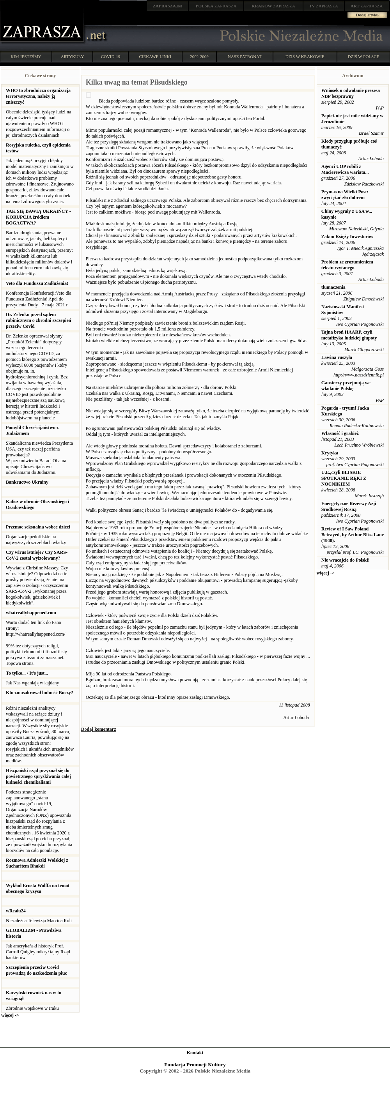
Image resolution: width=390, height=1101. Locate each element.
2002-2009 (199, 56)
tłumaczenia (333, 287)
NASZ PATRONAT (245, 56)
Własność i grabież (340, 433)
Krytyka (329, 453)
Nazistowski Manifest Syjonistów (342, 309)
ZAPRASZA (216, 6)
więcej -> (10, 1015)
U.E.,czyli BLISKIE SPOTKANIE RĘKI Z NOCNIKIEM (343, 478)
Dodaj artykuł (368, 14)
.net (168, 6)
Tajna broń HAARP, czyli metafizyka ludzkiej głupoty (349, 335)
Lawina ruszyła (336, 357)
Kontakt (195, 1052)
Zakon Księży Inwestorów (347, 236)
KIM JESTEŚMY (26, 56)
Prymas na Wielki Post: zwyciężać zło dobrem (345, 194)
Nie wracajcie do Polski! (345, 560)
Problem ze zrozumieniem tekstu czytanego (347, 264)
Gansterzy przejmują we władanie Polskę (345, 385)
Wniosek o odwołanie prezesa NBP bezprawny (350, 93)
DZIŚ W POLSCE (363, 56)
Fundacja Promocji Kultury (194, 1064)
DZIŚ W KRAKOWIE (304, 56)
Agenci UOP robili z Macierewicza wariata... (345, 169)
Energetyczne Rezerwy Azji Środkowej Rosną (348, 506)
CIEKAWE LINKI (155, 56)
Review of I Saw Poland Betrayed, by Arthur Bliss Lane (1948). (352, 534)
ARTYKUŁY (72, 56)
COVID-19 (111, 56)
